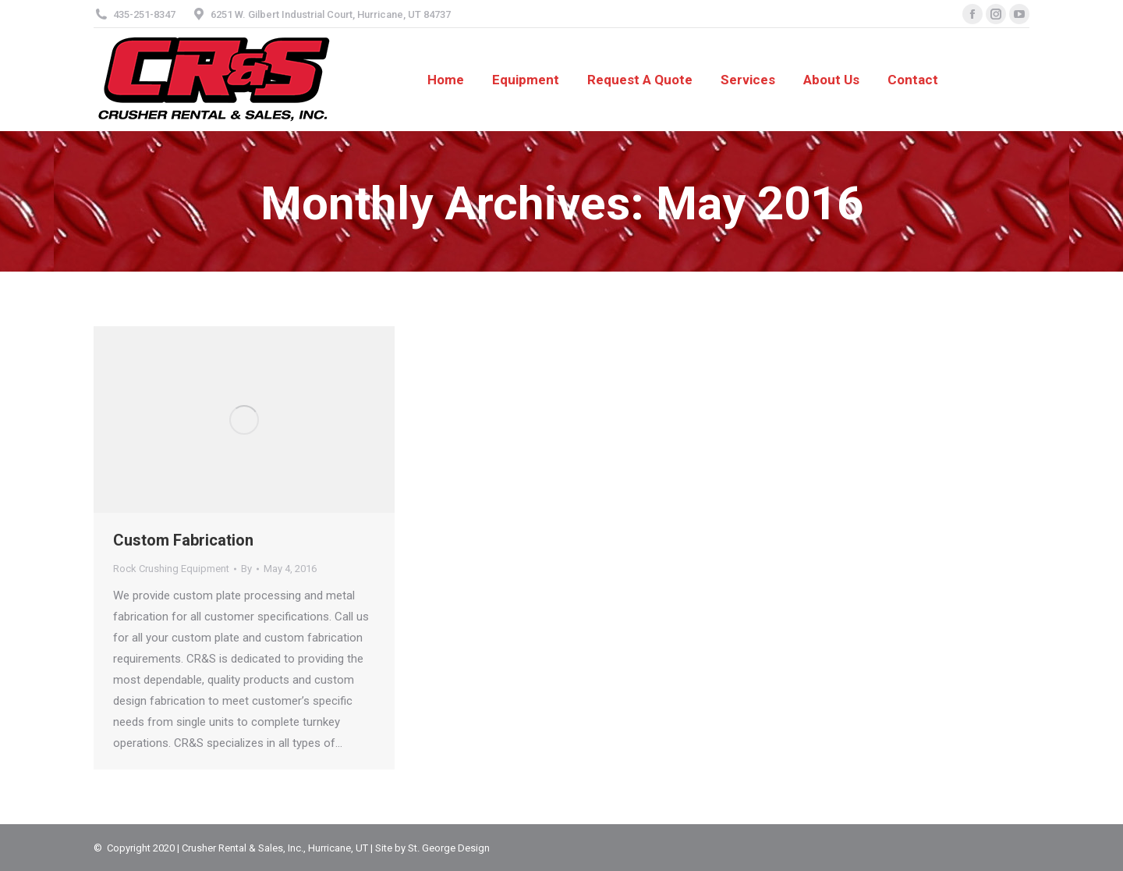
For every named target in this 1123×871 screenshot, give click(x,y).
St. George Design (449, 848)
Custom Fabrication (183, 540)
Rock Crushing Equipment (171, 568)
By (246, 568)
